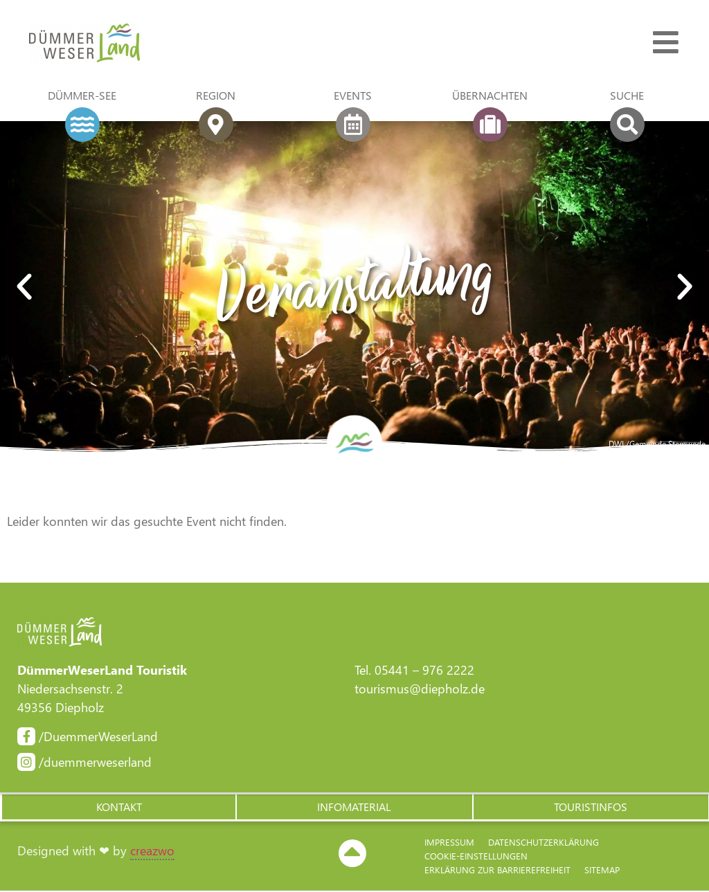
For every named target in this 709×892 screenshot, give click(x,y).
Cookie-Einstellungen (476, 857)
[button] (118, 807)
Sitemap (602, 871)
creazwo (152, 852)
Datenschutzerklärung (543, 843)
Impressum (449, 843)
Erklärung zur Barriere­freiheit (497, 871)
